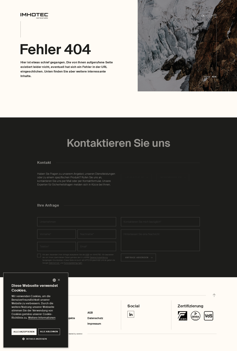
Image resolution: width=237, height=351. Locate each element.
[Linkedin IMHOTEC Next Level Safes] (130, 314)
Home (207, 76)
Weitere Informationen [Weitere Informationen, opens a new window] (41, 317)
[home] (34, 16)
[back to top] (214, 295)
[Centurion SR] (208, 316)
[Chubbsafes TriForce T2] (195, 316)
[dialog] (35, 310)
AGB (90, 312)
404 (214, 76)
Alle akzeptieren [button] (23, 331)
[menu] (214, 15)
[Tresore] (182, 316)
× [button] (59, 280)
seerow (80, 334)
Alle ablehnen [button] (49, 331)
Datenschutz (95, 318)
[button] (36, 338)
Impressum (94, 323)
